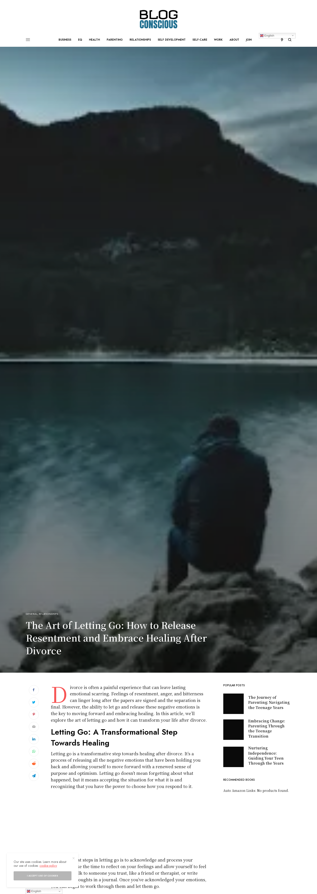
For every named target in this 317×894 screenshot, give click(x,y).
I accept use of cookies (42, 875)
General (32, 614)
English (34, 891)
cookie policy (48, 865)
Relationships (48, 614)
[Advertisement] (129, 825)
